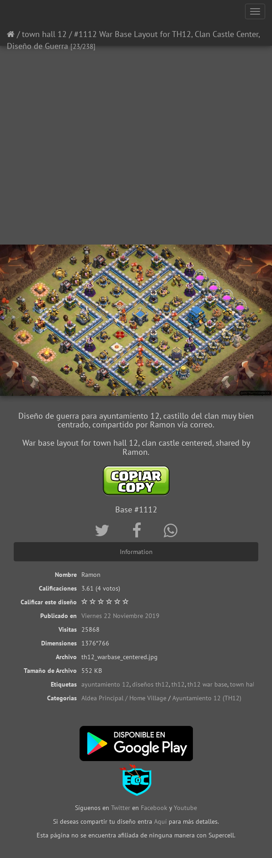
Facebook (154, 808)
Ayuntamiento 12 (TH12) (206, 698)
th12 (178, 684)
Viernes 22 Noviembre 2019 (120, 616)
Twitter (121, 808)
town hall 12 (44, 34)
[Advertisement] (136, 171)
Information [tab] (136, 552)
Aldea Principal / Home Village (123, 698)
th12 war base (207, 684)
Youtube (185, 808)
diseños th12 (150, 684)
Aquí (160, 821)
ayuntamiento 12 (105, 684)
